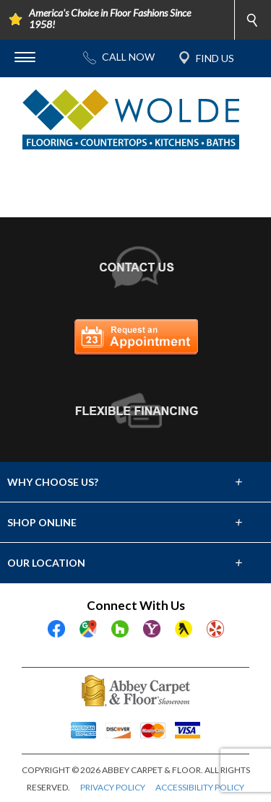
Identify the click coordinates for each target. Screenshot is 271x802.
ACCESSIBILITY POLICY (199, 787)
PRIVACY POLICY (112, 787)
